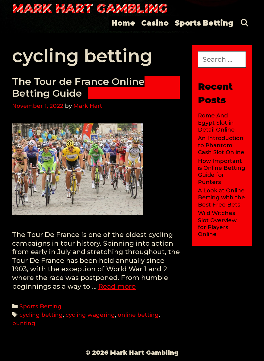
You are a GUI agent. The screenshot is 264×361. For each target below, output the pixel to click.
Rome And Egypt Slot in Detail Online (216, 122)
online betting (138, 314)
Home (123, 23)
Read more (117, 286)
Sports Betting (204, 23)
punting (23, 323)
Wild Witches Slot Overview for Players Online (217, 224)
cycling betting (41, 314)
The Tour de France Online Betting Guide (78, 87)
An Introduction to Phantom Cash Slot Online (221, 145)
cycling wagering (90, 314)
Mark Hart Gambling (90, 8)
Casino (155, 23)
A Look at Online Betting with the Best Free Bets (221, 197)
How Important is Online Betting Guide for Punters (221, 171)
